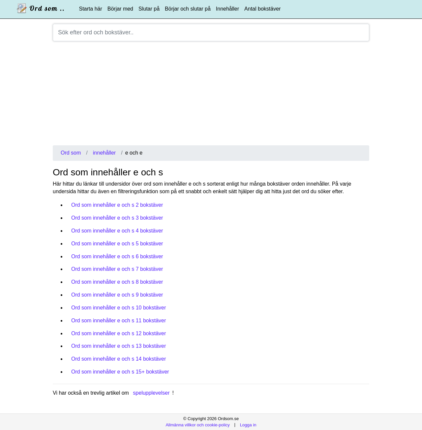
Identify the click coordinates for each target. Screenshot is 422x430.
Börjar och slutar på (188, 9)
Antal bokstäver (262, 9)
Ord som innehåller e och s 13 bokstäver (118, 346)
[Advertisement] (211, 96)
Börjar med (120, 9)
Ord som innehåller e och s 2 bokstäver (117, 205)
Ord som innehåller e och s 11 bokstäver (118, 320)
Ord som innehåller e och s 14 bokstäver (118, 359)
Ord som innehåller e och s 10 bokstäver (118, 307)
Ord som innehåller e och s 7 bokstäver (117, 269)
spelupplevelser (151, 393)
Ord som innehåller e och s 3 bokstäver (117, 218)
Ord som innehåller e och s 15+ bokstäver (120, 372)
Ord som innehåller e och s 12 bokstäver (118, 333)
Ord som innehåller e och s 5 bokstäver (117, 243)
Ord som (71, 153)
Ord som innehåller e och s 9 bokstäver (117, 295)
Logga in (248, 424)
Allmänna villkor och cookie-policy (197, 424)
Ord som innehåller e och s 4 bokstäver (117, 230)
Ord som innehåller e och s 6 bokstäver (117, 256)
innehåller (104, 153)
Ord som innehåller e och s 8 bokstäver (117, 282)
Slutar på (149, 9)
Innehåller (227, 9)
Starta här (90, 9)
